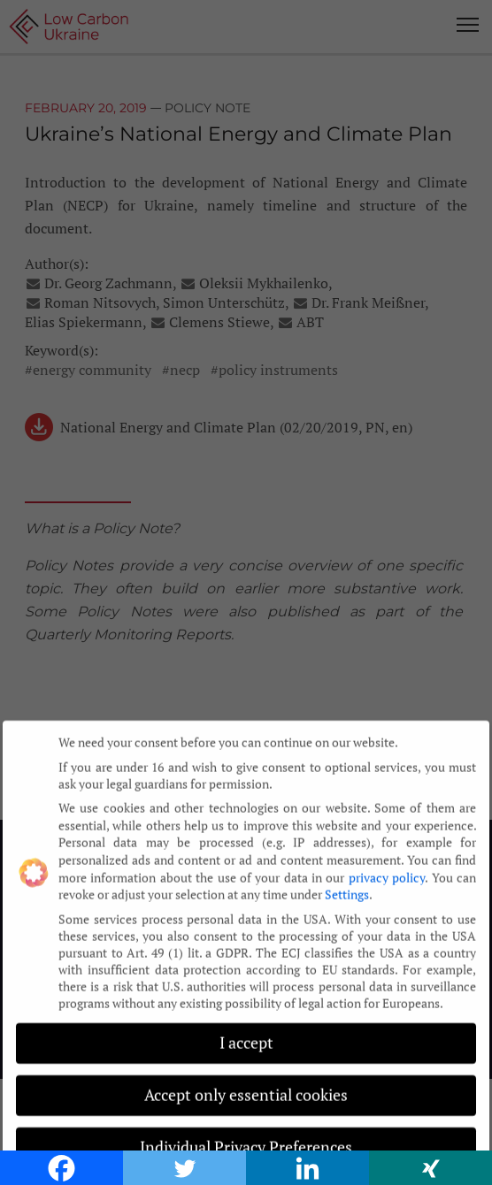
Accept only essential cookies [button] (246, 1086)
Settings (347, 884)
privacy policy (387, 868)
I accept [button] (246, 1034)
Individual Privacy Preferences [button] (246, 1138)
